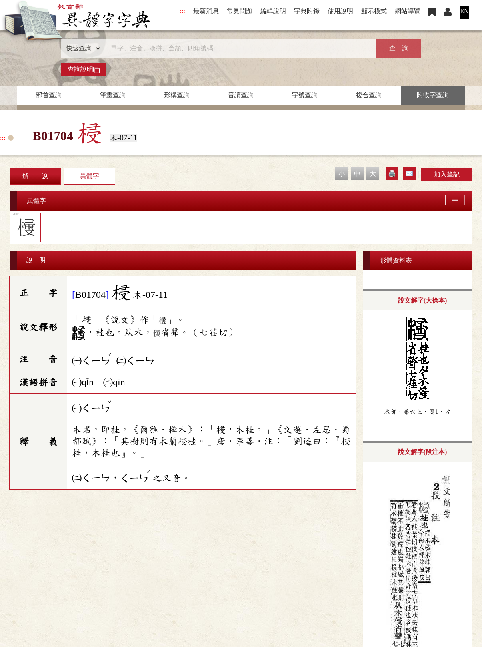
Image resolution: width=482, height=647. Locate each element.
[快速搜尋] (238, 48)
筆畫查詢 (113, 95)
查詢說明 (84, 69)
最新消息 (206, 11)
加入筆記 (447, 174)
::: (182, 11)
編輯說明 (273, 11)
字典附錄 (307, 11)
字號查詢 (305, 95)
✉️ (409, 173)
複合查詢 (369, 95)
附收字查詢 (433, 95)
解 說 (35, 176)
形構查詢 (177, 95)
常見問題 (239, 11)
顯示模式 (374, 11)
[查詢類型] (81, 48)
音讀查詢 (241, 95)
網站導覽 (407, 11)
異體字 (89, 176)
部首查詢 (49, 95)
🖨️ (392, 173)
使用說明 (340, 11)
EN (464, 11)
